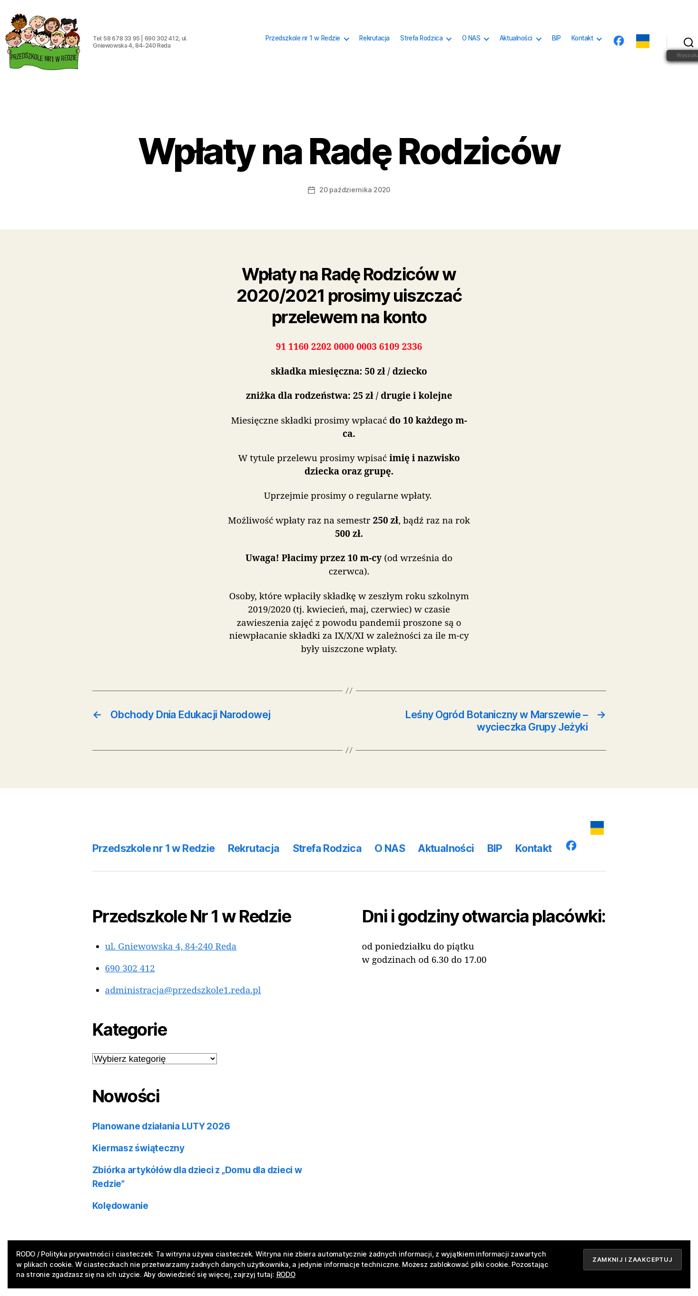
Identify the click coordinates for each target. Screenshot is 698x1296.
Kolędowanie (120, 1205)
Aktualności (516, 38)
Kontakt (582, 38)
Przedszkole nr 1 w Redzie (302, 38)
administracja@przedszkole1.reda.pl (183, 990)
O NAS (471, 38)
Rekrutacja (374, 38)
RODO (285, 1274)
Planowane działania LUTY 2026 (161, 1126)
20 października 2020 (354, 190)
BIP (556, 38)
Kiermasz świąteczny (138, 1148)
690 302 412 (130, 968)
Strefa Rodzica (421, 38)
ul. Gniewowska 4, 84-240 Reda (171, 946)
